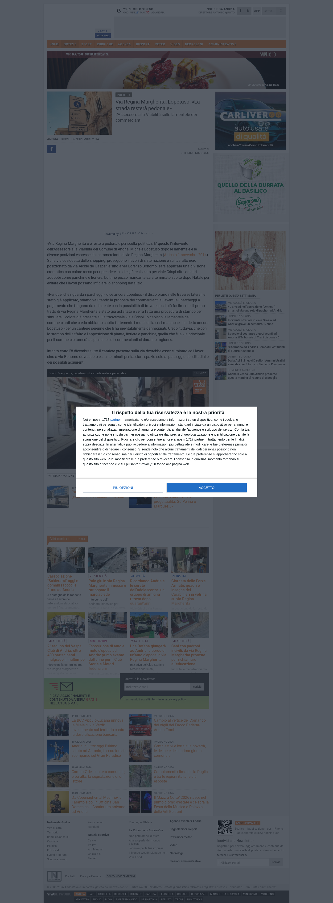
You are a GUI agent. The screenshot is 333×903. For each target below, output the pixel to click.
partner (115, 419)
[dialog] (166, 452)
